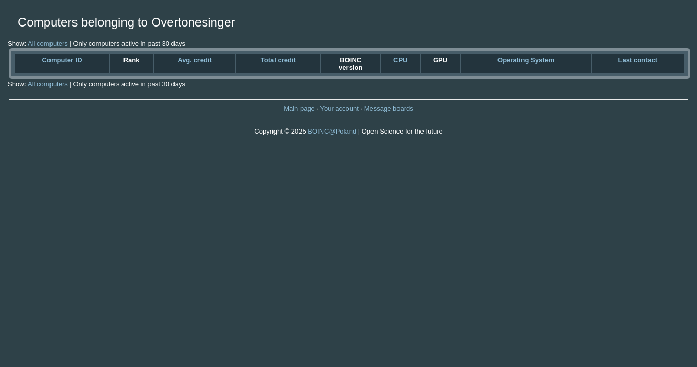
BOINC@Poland (332, 131)
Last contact (638, 60)
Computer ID (62, 60)
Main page (299, 108)
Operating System (525, 60)
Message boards (388, 108)
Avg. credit (195, 60)
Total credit (278, 60)
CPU (400, 60)
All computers (48, 43)
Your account (339, 108)
